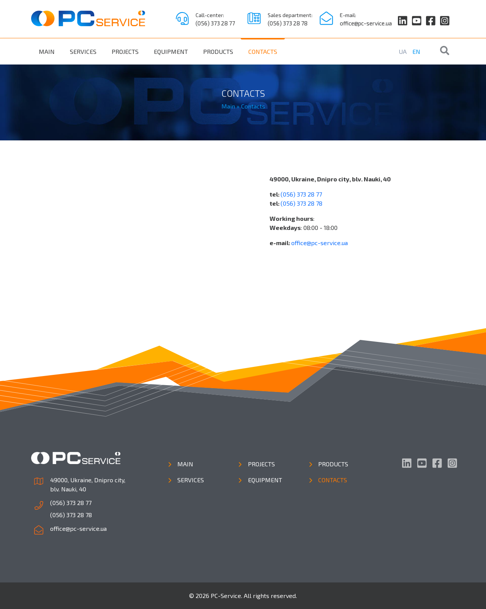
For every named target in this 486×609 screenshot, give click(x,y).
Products (218, 51)
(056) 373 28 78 (288, 23)
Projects (125, 51)
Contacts (262, 51)
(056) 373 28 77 (215, 23)
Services (83, 51)
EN (416, 51)
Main (47, 51)
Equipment (171, 51)
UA (403, 51)
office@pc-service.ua (366, 23)
